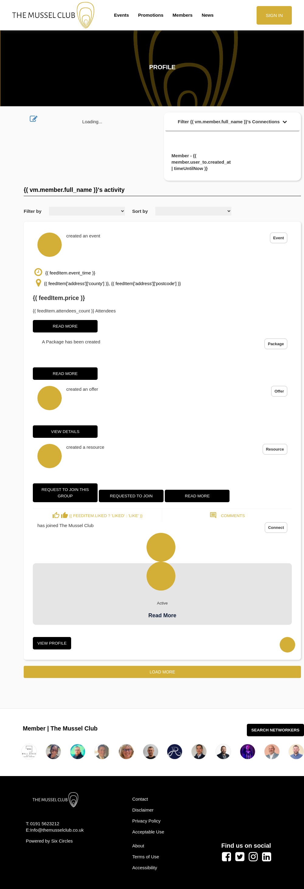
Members (183, 15)
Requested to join (131, 496)
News (207, 15)
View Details (65, 431)
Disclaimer (143, 809)
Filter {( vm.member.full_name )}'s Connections (232, 121)
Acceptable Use (148, 831)
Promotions (150, 15)
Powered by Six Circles (49, 840)
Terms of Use (145, 856)
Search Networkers (275, 730)
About (138, 845)
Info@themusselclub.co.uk (57, 830)
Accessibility (144, 867)
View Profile (52, 643)
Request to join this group (65, 492)
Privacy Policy (146, 820)
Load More (162, 671)
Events (121, 15)
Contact (140, 799)
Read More (65, 326)
